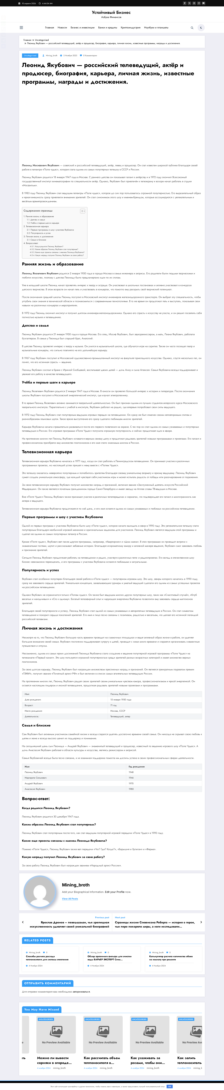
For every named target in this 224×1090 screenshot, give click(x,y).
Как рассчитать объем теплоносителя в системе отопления (134, 1060)
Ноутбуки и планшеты (156, 27)
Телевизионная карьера (37, 226)
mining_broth (51, 55)
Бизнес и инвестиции (82, 27)
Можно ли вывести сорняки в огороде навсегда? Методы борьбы (85, 1060)
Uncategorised (30, 55)
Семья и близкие (38, 239)
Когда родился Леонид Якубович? (49, 246)
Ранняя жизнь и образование (40, 216)
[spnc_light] (201, 27)
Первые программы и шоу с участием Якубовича (52, 229)
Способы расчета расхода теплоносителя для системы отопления (47, 958)
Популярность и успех (41, 233)
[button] (81, 212)
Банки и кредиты (107, 27)
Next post (120, 917)
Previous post (102, 917)
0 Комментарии (90, 55)
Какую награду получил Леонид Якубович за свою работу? (59, 255)
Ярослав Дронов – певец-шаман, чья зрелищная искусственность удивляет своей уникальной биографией (69, 924)
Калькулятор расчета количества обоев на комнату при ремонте (171, 958)
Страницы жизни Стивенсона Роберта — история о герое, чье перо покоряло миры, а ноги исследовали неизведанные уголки (155, 924)
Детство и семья (37, 219)
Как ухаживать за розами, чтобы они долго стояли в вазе (179, 1060)
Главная (49, 27)
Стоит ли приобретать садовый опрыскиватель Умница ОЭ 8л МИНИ (41, 1060)
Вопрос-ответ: (32, 243)
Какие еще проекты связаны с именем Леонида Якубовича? (59, 252)
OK (169, 1086)
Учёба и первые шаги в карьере (45, 223)
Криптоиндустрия (130, 27)
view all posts (70, 898)
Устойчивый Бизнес (111, 12)
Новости (62, 27)
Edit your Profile (115, 891)
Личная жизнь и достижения (39, 236)
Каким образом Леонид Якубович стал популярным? (56, 249)
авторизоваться (81, 991)
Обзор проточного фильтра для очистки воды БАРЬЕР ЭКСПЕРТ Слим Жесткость (109, 958)
